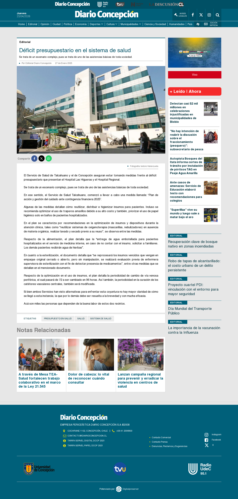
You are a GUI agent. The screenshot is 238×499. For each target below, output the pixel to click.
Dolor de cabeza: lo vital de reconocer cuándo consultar (88, 378)
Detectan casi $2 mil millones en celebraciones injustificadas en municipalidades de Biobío (184, 112)
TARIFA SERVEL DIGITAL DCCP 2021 (86, 440)
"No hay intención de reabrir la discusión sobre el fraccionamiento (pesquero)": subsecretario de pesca (186, 140)
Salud (81, 318)
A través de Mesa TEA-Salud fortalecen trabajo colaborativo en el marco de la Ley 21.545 (40, 380)
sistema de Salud (100, 318)
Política (68, 24)
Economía (81, 24)
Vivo (194, 74)
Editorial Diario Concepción (39, 63)
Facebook (213, 440)
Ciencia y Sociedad (155, 24)
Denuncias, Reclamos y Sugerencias (169, 446)
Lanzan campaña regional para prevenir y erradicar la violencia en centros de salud (140, 380)
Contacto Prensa (160, 442)
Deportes (95, 24)
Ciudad (57, 24)
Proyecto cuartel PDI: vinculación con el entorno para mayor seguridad (193, 289)
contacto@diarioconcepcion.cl (87, 436)
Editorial (32, 24)
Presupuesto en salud (58, 318)
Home (21, 24)
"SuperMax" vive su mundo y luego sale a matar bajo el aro (184, 213)
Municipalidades (129, 24)
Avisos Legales (180, 15)
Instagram (213, 435)
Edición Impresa (211, 24)
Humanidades (176, 24)
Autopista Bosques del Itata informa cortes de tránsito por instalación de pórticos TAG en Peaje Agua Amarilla (186, 166)
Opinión (45, 24)
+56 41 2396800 (124, 431)
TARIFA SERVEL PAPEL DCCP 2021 (85, 445)
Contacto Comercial (161, 437)
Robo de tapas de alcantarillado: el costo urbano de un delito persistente (194, 265)
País (190, 24)
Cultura (110, 24)
